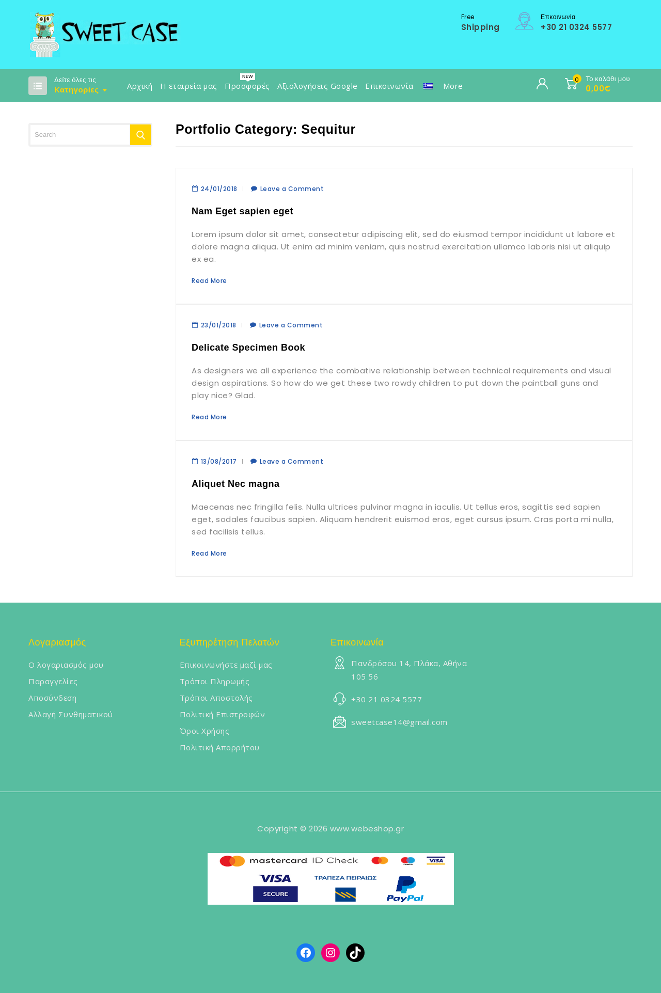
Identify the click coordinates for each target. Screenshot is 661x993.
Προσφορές (247, 86)
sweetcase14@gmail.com (399, 722)
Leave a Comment (292, 188)
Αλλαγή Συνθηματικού (70, 714)
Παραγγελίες (53, 681)
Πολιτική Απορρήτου (220, 747)
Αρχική (139, 86)
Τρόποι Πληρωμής (215, 681)
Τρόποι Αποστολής (216, 697)
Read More (209, 280)
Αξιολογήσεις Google (317, 86)
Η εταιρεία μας (188, 86)
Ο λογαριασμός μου (66, 664)
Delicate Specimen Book (248, 347)
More (453, 86)
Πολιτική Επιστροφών (222, 714)
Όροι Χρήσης (205, 731)
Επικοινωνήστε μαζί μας (226, 664)
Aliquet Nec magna (236, 484)
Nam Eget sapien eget (242, 211)
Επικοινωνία (389, 86)
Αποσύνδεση (52, 697)
